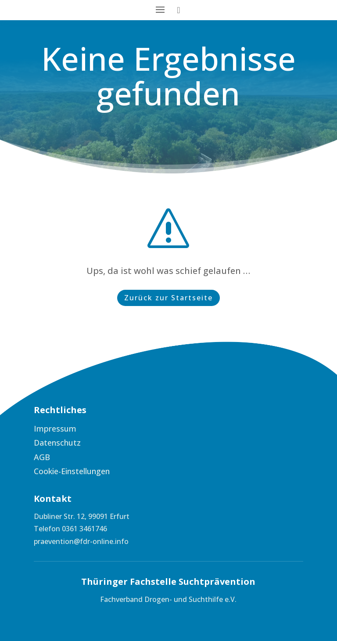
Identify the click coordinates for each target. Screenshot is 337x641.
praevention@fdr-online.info (81, 541)
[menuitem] (97, 428)
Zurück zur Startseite (168, 297)
